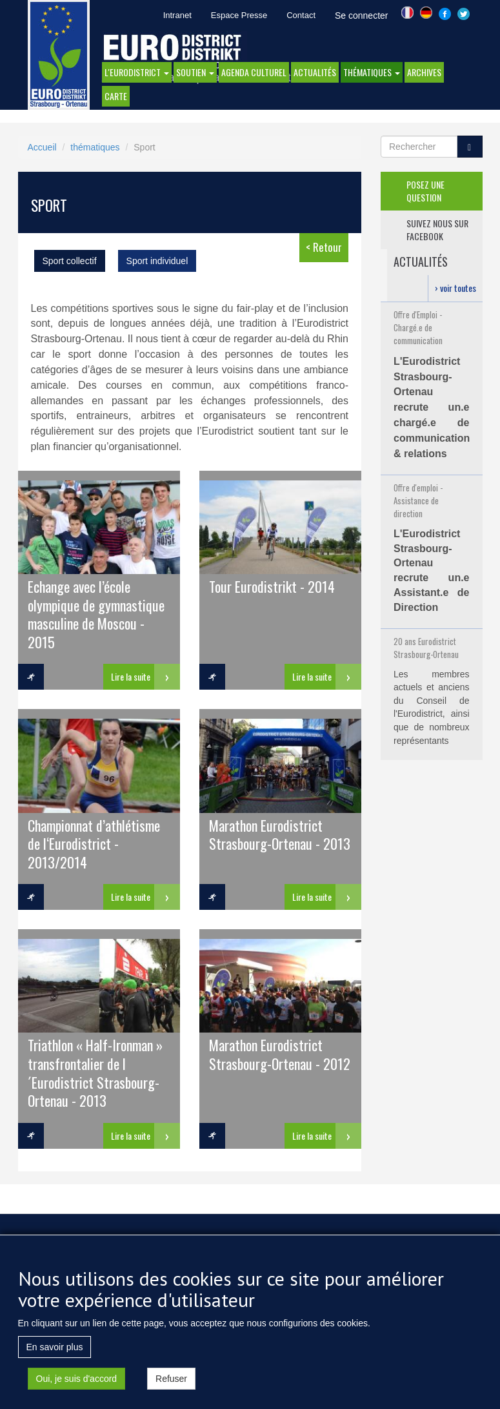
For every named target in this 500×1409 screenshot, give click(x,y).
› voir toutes (455, 287)
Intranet (177, 15)
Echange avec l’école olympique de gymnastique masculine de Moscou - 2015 (96, 613)
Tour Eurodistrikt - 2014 (272, 586)
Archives (424, 72)
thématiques (371, 72)
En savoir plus (54, 1351)
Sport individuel (157, 261)
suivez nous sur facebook (437, 229)
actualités (315, 72)
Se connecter (361, 15)
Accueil (42, 147)
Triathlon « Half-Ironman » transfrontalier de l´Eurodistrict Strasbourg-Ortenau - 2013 (95, 1071)
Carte (116, 96)
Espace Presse (239, 15)
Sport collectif (70, 261)
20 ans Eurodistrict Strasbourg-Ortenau (426, 648)
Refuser (171, 1382)
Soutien (195, 72)
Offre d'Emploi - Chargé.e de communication (418, 327)
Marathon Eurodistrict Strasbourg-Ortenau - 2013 (279, 834)
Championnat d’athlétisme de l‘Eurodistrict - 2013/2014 (94, 843)
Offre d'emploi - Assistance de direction (418, 500)
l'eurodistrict (137, 72)
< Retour (324, 247)
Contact (300, 15)
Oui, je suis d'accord (76, 1382)
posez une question (425, 191)
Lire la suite (130, 676)
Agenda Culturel (253, 72)
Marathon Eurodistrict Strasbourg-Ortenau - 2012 (279, 1053)
